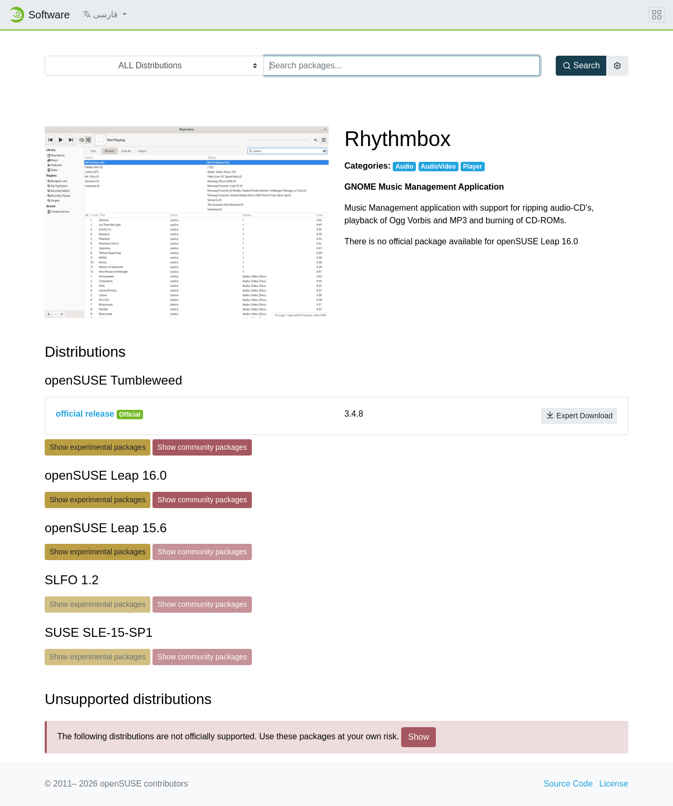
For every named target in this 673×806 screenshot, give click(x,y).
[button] (104, 14)
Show (418, 736)
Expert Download (579, 415)
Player (472, 166)
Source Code (568, 783)
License (613, 783)
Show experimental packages (97, 447)
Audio (404, 166)
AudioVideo (438, 166)
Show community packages (202, 447)
